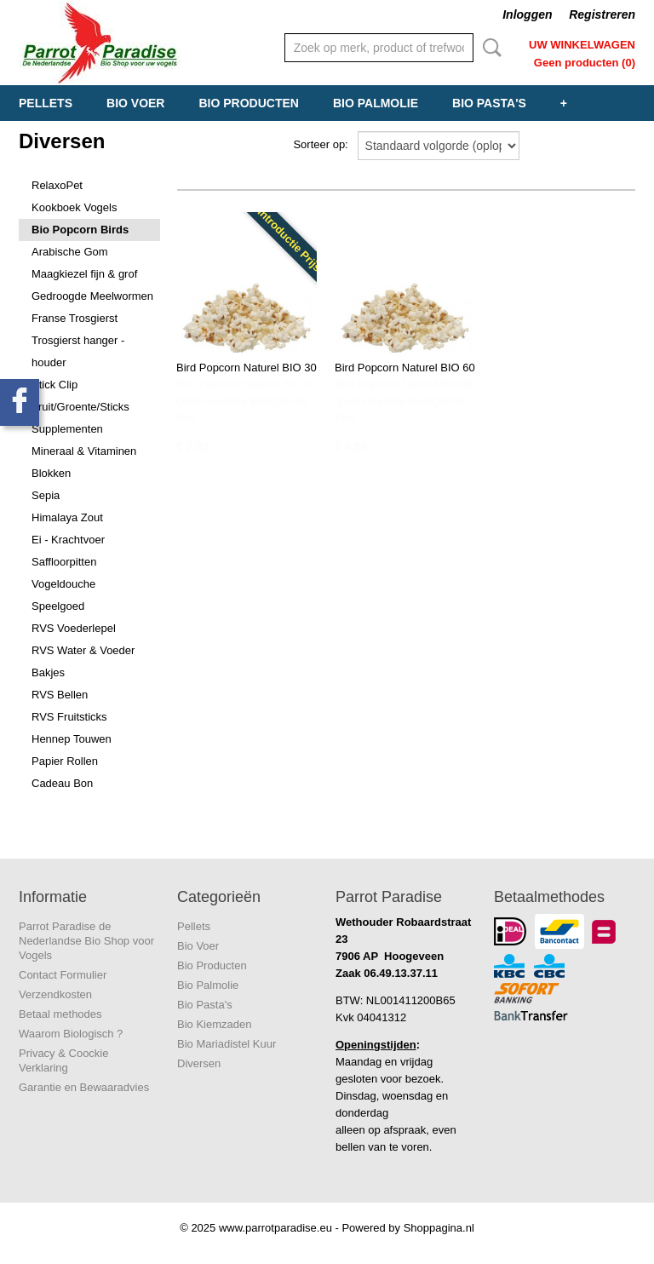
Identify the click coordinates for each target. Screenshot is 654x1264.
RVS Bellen (60, 694)
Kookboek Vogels (74, 207)
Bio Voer (135, 103)
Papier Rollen (65, 761)
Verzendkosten (55, 994)
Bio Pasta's (489, 103)
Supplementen (67, 428)
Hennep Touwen (72, 739)
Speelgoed (58, 606)
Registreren (602, 14)
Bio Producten (248, 103)
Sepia (46, 495)
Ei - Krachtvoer (68, 539)
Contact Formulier (62, 974)
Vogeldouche (63, 583)
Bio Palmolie (375, 103)
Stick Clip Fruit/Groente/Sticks (80, 395)
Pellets (45, 103)
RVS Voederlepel (74, 628)
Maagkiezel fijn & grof (84, 273)
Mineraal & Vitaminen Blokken (84, 462)
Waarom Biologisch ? (71, 1033)
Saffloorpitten (64, 561)
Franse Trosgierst (75, 318)
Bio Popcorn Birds (80, 229)
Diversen (199, 1063)
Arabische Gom (70, 251)
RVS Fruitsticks (69, 716)
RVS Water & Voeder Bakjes (83, 661)
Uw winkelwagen (582, 44)
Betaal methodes (60, 1014)
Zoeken (489, 47)
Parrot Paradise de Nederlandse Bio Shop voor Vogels (86, 941)
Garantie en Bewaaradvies (84, 1087)
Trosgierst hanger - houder (78, 351)
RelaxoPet (57, 185)
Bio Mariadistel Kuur (226, 1043)
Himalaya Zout (67, 517)
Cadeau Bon (62, 783)
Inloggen (527, 14)
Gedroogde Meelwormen (92, 296)
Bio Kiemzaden (214, 1024)
